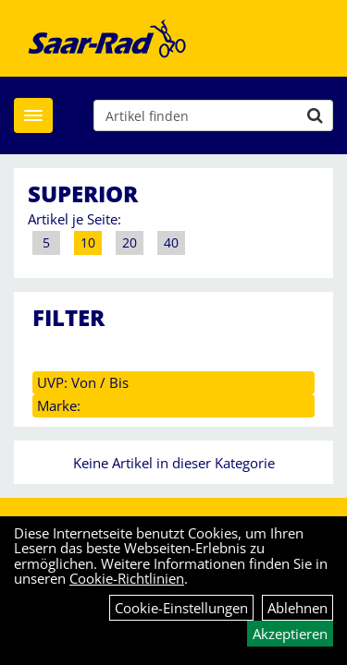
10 (88, 242)
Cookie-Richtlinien (126, 578)
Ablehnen (297, 607)
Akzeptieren (290, 633)
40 (171, 242)
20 (129, 242)
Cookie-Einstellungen (181, 607)
